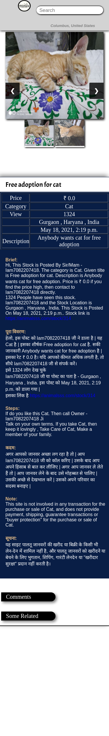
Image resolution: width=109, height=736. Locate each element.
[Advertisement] (54, 680)
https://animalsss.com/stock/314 (38, 318)
